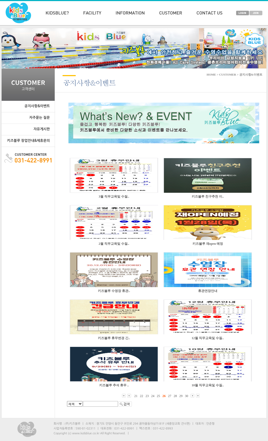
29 (181, 396)
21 (135, 396)
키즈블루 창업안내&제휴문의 (28, 140)
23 (147, 396)
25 (158, 396)
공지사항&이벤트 (37, 106)
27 (169, 396)
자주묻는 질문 (39, 117)
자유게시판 (42, 129)
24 (152, 396)
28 (175, 396)
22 (141, 396)
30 (186, 396)
